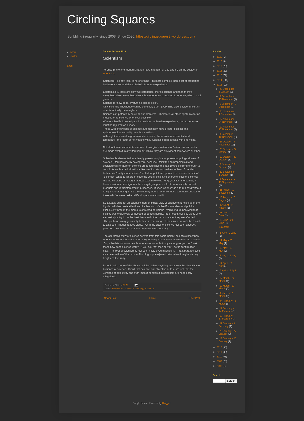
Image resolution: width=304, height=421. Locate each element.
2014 (220, 80)
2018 (220, 61)
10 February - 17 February (226, 317)
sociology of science (144, 288)
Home (152, 298)
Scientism (224, 227)
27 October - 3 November (227, 143)
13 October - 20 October (227, 158)
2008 (220, 366)
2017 (220, 66)
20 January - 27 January (227, 332)
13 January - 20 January (227, 340)
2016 (220, 70)
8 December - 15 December (226, 98)
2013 (220, 84)
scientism (108, 73)
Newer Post (110, 298)
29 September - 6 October (227, 173)
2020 (220, 56)
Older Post (194, 298)
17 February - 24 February (226, 310)
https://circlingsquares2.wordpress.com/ (165, 36)
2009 (220, 361)
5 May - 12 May (227, 255)
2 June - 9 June (227, 232)
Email (70, 66)
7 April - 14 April (227, 270)
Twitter (73, 56)
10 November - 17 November (227, 128)
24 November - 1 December (227, 113)
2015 (220, 75)
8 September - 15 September (227, 181)
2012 (220, 347)
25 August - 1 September (226, 191)
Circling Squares (111, 19)
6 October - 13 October (227, 165)
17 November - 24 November (227, 120)
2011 (220, 352)
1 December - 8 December (227, 105)
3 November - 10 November (226, 135)
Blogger (166, 403)
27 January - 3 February (227, 325)
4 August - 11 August (226, 206)
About (73, 52)
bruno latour (118, 288)
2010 (220, 356)
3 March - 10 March (226, 295)
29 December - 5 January (227, 90)
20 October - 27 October (227, 150)
